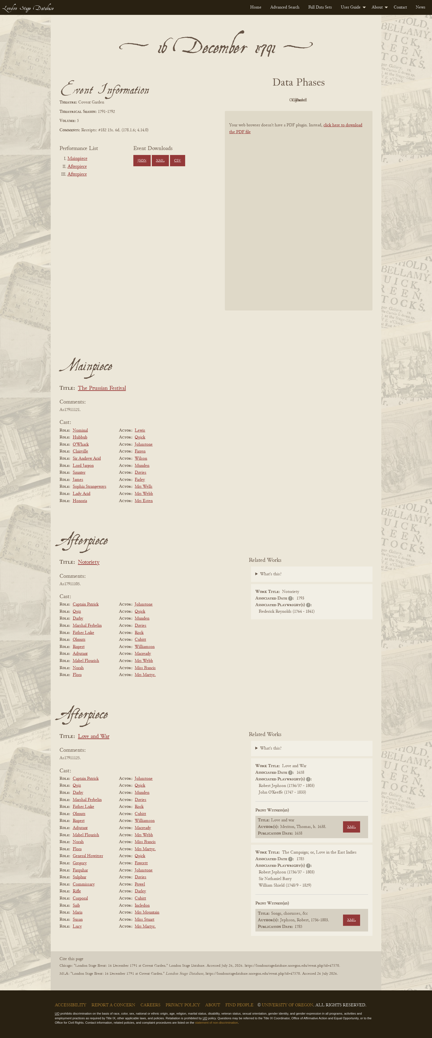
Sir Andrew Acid (87, 458)
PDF (252, 100)
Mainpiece (77, 158)
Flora (77, 675)
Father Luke (83, 633)
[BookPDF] (298, 218)
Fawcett (141, 863)
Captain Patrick (86, 604)
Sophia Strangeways (89, 486)
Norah (78, 668)
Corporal (80, 898)
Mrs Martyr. (145, 675)
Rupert (79, 647)
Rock (139, 633)
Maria (77, 912)
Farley (140, 480)
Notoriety (88, 562)
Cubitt (140, 639)
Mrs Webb (144, 494)
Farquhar (80, 870)
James (78, 480)
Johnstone (144, 444)
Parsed (342, 100)
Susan (78, 919)
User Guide (351, 7)
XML (160, 161)
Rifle (77, 891)
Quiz (77, 611)
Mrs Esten (144, 501)
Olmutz (79, 639)
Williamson (145, 647)
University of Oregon (287, 1005)
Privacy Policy (183, 1005)
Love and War (93, 737)
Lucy (77, 926)
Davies (140, 472)
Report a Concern (113, 1005)
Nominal (80, 430)
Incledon (142, 905)
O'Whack (81, 444)
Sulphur (79, 877)
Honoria (80, 501)
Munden (142, 466)
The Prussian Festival (102, 388)
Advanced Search (284, 7)
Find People (239, 1005)
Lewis (140, 430)
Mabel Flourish (86, 661)
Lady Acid (81, 494)
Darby (78, 618)
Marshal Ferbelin (87, 625)
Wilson (141, 458)
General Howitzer (88, 856)
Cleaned (313, 100)
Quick (140, 437)
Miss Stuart (144, 919)
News (420, 7)
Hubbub (80, 437)
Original (282, 100)
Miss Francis (145, 668)
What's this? (271, 574)
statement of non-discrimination (216, 1022)
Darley (140, 891)
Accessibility (70, 1005)
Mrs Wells (143, 486)
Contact (400, 7)
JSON (141, 161)
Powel (140, 884)
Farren (140, 451)
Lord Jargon (83, 466)
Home (255, 7)
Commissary (84, 884)
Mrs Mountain (147, 912)
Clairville (80, 451)
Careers (150, 1005)
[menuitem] (256, 7)
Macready (143, 654)
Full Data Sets (320, 7)
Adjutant (80, 654)
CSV (177, 161)
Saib (76, 905)
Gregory (80, 863)
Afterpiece (77, 166)
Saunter (79, 472)
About (377, 7)
